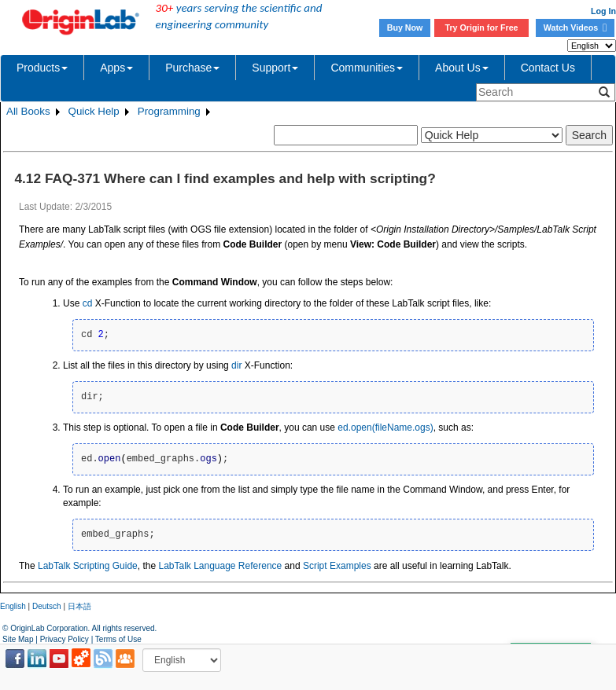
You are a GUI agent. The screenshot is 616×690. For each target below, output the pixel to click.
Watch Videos (575, 27)
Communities (366, 67)
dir (236, 365)
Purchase (192, 67)
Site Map (17, 639)
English (13, 606)
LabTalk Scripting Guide (88, 565)
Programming (169, 111)
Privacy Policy (64, 639)
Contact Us (548, 67)
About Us (462, 67)
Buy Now (405, 27)
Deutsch (46, 606)
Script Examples (337, 565)
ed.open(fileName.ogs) (385, 427)
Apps (116, 67)
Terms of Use (118, 639)
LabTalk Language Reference (220, 565)
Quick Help (94, 111)
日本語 (79, 606)
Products (42, 67)
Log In (603, 11)
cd (88, 303)
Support (275, 67)
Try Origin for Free (481, 27)
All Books (28, 111)
